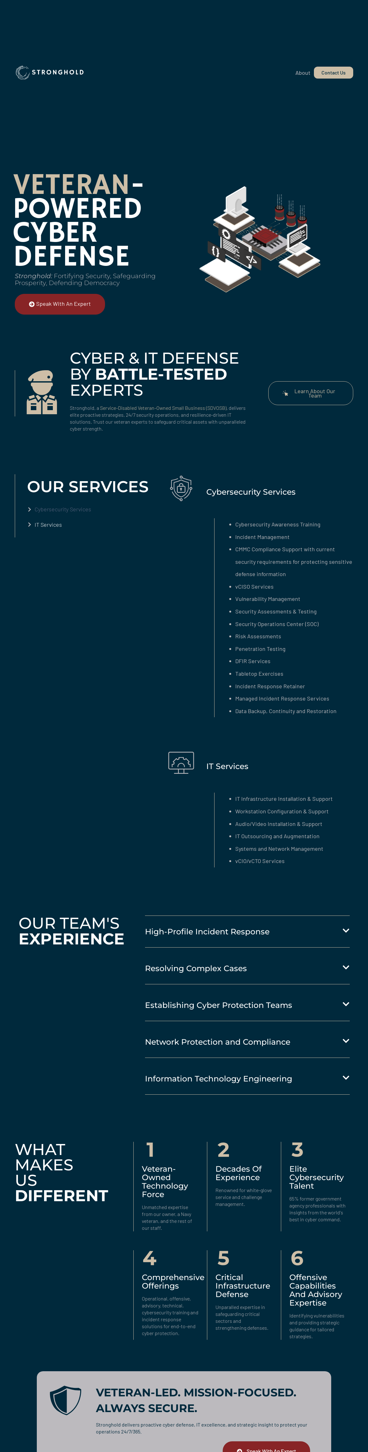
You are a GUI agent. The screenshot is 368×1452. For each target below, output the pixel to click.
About (302, 72)
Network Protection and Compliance (217, 1042)
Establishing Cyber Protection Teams (218, 1005)
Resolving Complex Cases (196, 968)
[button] (247, 932)
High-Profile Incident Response (207, 931)
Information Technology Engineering (218, 1078)
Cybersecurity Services (63, 509)
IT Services (48, 524)
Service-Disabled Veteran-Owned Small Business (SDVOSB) (163, 408)
